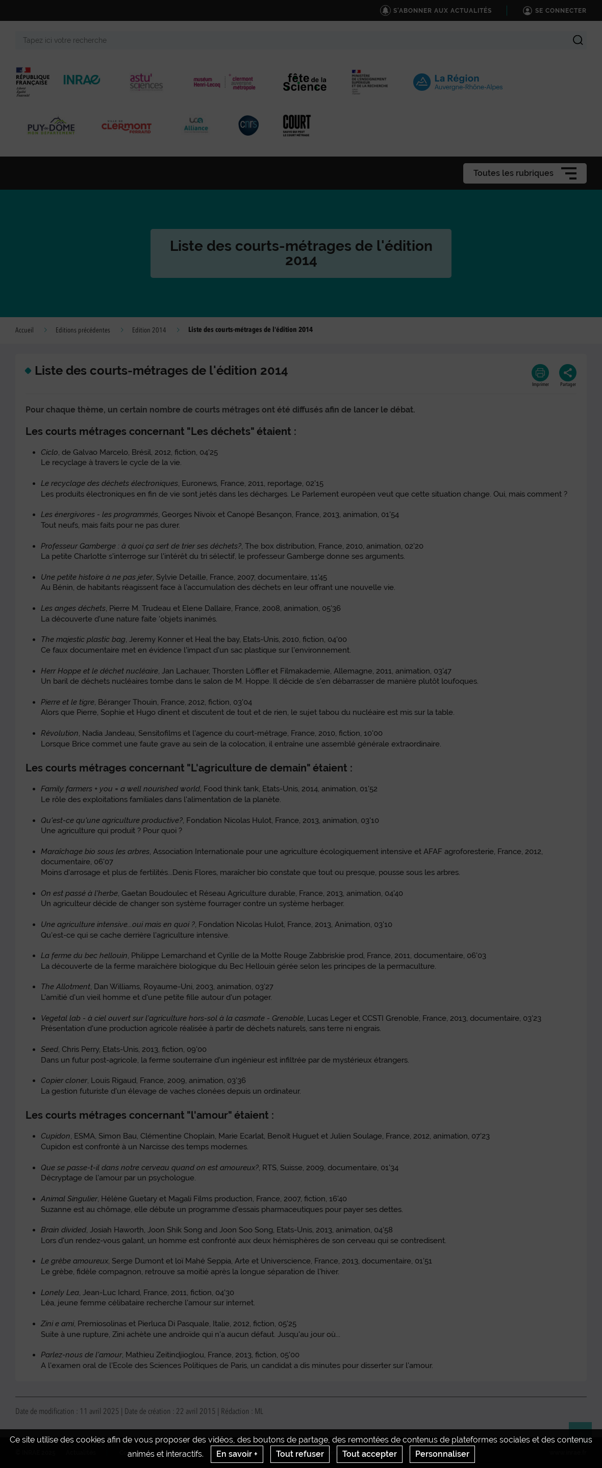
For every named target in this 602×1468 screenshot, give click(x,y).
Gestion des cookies (436, 1452)
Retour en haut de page (585, 1438)
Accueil (24, 330)
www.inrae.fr (568, 1452)
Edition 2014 (149, 330)
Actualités (81, 1452)
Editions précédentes (83, 330)
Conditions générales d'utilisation (334, 1452)
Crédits (177, 1452)
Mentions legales (236, 1452)
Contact (131, 1452)
